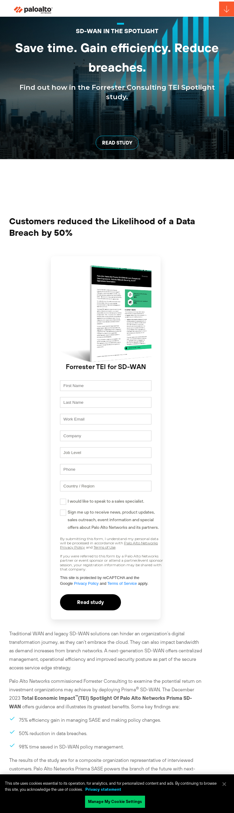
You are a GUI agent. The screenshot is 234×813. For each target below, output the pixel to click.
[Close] (224, 784)
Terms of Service (122, 583)
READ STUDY (117, 142)
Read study (90, 602)
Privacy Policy (86, 583)
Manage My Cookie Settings (115, 801)
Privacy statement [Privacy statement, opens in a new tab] (103, 789)
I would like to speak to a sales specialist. (106, 501)
